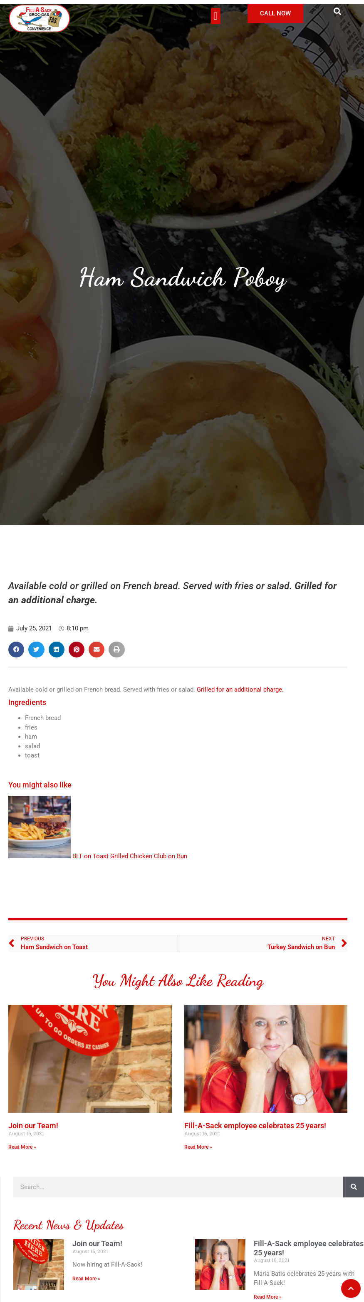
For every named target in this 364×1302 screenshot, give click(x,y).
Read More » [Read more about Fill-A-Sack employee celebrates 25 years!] (198, 1147)
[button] (215, 16)
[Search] (353, 1187)
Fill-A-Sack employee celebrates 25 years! (255, 1125)
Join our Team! (33, 1125)
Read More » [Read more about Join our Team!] (22, 1147)
